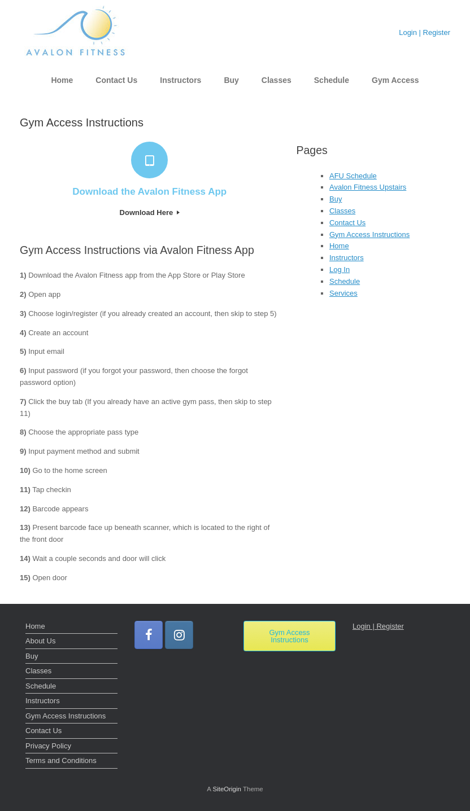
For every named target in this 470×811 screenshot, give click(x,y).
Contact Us (116, 80)
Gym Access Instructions (369, 234)
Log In (339, 269)
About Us (40, 641)
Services (343, 293)
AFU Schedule (353, 176)
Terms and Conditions (61, 760)
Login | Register (424, 32)
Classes (276, 80)
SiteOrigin (226, 789)
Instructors (180, 80)
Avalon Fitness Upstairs (367, 187)
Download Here (150, 212)
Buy (231, 80)
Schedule (331, 80)
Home (62, 80)
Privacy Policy (48, 746)
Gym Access (395, 80)
